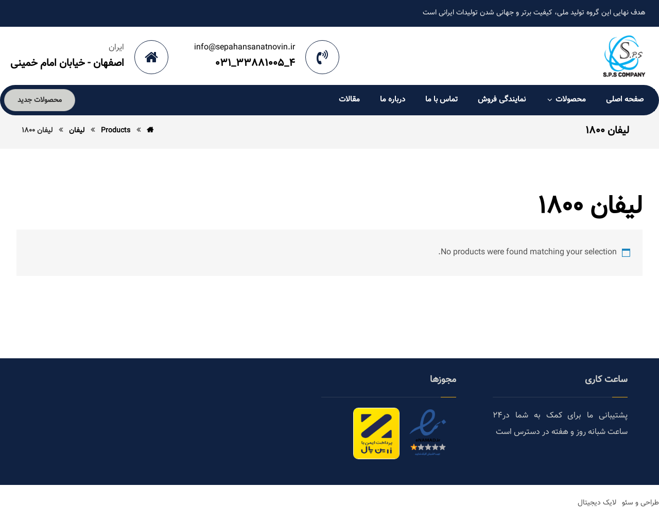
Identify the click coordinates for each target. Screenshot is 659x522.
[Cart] (93, 101)
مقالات (349, 100)
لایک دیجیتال (597, 503)
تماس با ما (441, 100)
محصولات (566, 100)
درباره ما (392, 100)
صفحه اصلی (625, 100)
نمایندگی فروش (502, 100)
